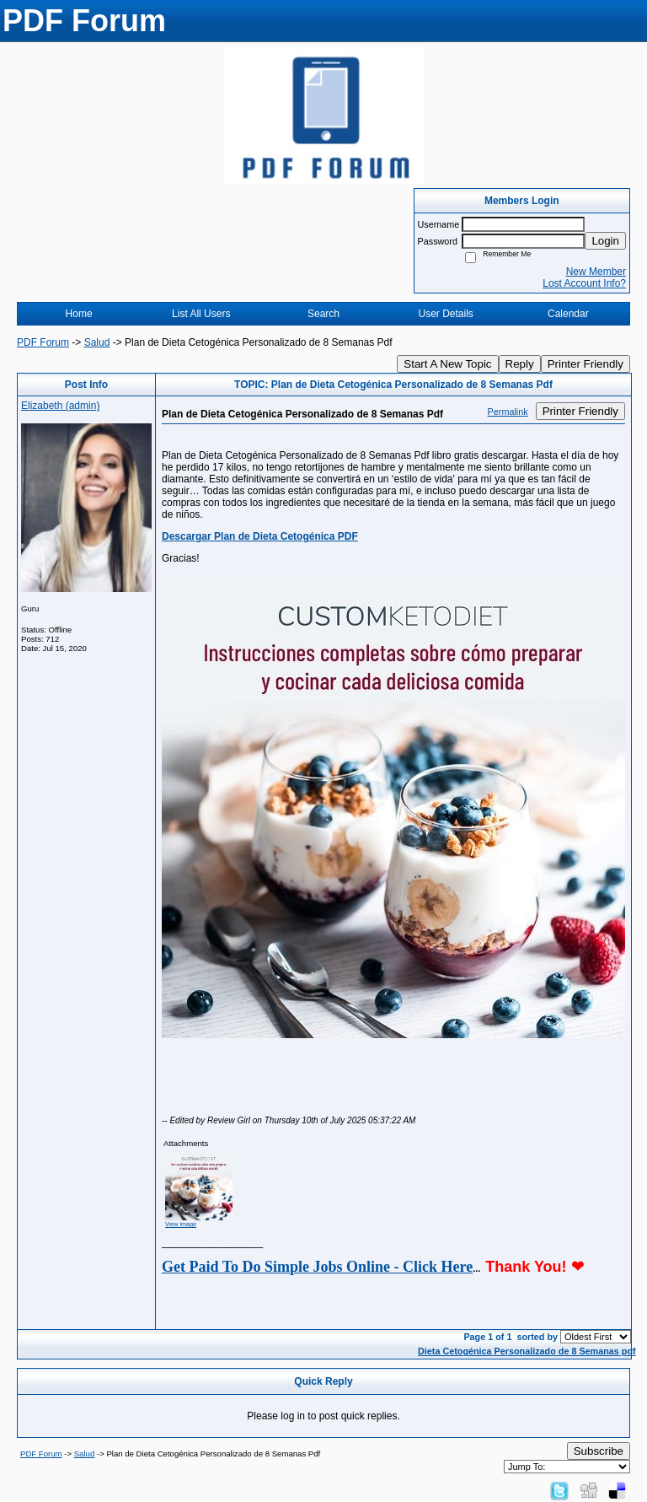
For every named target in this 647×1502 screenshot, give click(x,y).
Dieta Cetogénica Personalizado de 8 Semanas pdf (527, 1351)
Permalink (508, 411)
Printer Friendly (585, 364)
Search (323, 314)
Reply (519, 364)
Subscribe (598, 1451)
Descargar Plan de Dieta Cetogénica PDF (260, 536)
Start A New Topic (447, 364)
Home (79, 314)
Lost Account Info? (584, 283)
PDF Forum (43, 342)
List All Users (201, 314)
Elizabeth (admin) (60, 406)
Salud (97, 342)
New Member (596, 271)
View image (180, 1224)
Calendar (568, 314)
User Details (445, 314)
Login (605, 240)
